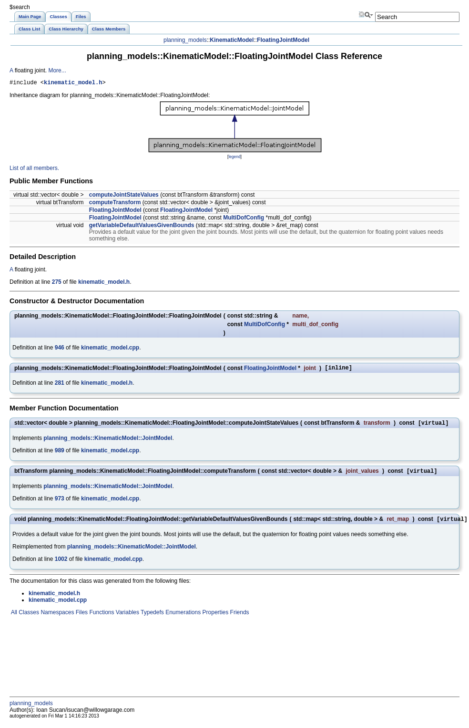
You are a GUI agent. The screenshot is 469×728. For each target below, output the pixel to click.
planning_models (185, 40)
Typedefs (151, 618)
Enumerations (182, 618)
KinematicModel (232, 40)
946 (59, 349)
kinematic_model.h (73, 84)
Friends (238, 618)
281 (59, 385)
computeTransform (115, 203)
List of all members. (34, 169)
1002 (61, 564)
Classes (28, 618)
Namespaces (56, 618)
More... (57, 70)
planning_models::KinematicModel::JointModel (107, 442)
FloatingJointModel (283, 40)
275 (56, 283)
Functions (101, 618)
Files (81, 618)
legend (234, 158)
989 (59, 454)
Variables (126, 618)
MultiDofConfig (243, 219)
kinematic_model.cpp (110, 349)
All (13, 618)
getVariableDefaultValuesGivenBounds (141, 226)
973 (59, 503)
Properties (214, 618)
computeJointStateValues (124, 196)
